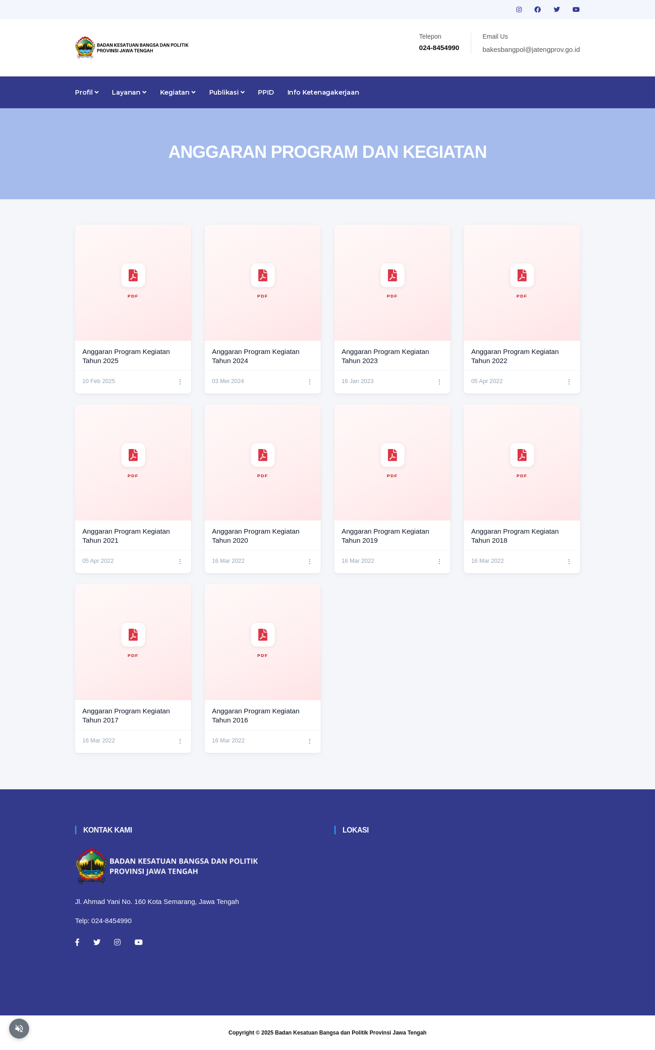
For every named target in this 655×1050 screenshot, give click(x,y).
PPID (265, 92)
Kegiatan (178, 92)
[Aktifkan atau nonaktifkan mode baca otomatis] (19, 1029)
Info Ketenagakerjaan (323, 92)
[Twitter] (96, 942)
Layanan (129, 92)
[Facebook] (77, 942)
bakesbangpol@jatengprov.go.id (531, 49)
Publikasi (227, 92)
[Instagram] (117, 942)
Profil (86, 92)
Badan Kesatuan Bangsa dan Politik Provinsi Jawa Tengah (351, 1033)
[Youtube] (139, 942)
